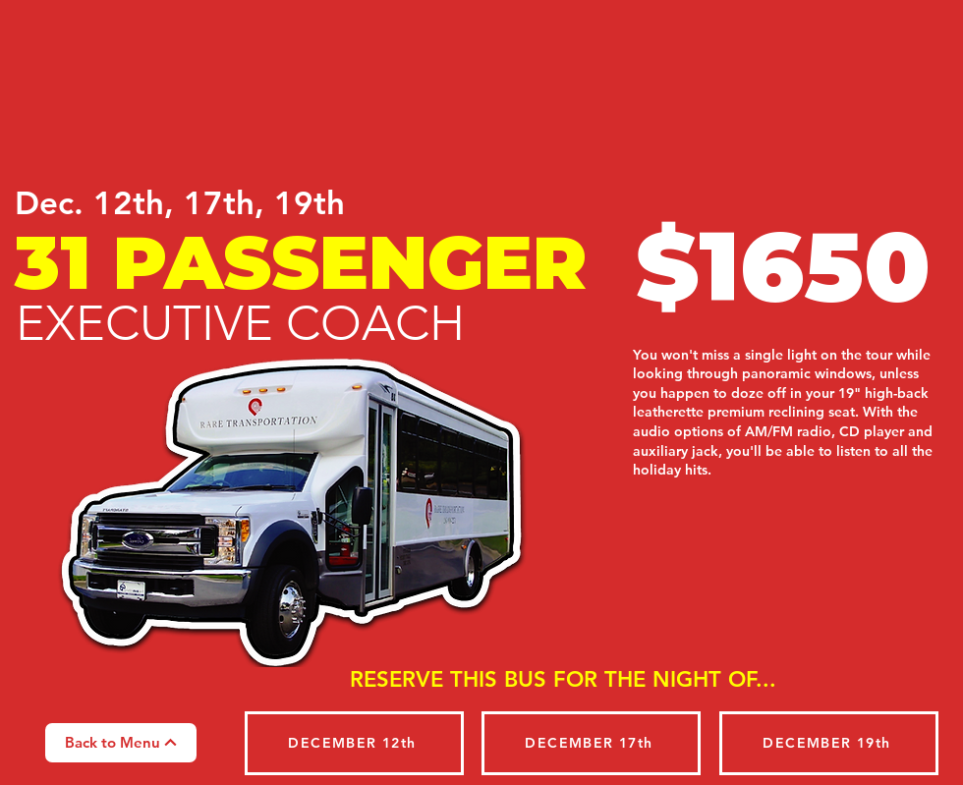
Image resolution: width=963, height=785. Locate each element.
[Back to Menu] (121, 742)
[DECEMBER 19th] (828, 743)
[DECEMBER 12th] (354, 743)
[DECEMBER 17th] (591, 743)
